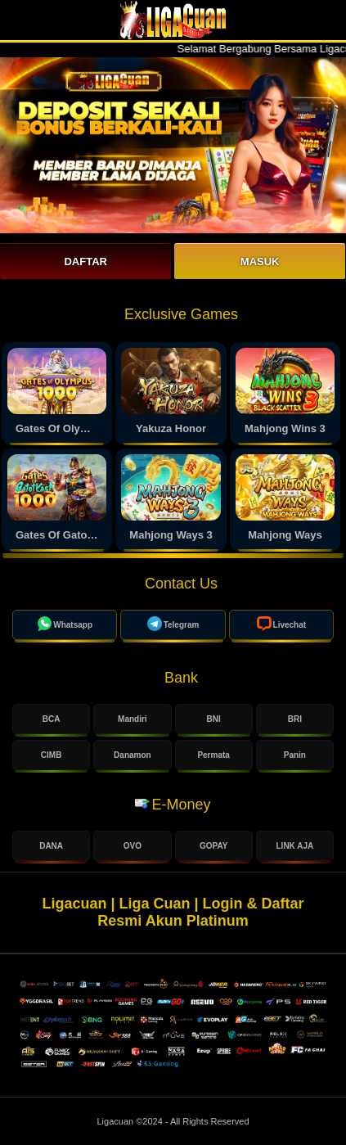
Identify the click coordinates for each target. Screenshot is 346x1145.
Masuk (260, 261)
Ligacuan (116, 1121)
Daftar (85, 261)
